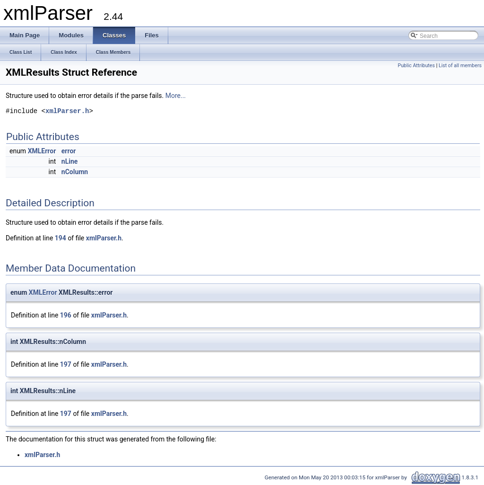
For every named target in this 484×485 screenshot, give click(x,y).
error (68, 151)
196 (65, 315)
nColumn (74, 172)
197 (65, 364)
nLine (69, 161)
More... (175, 95)
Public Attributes (416, 65)
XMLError (42, 151)
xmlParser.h (67, 111)
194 (60, 238)
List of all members (460, 65)
